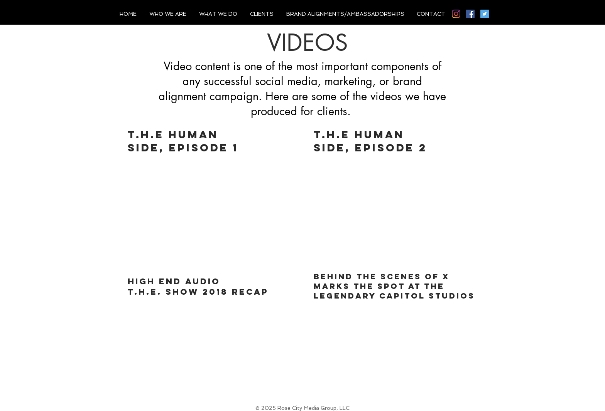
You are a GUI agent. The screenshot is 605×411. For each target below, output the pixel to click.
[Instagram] (456, 14)
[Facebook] (470, 14)
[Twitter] (484, 14)
